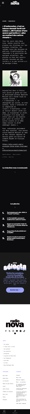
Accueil (4, 411)
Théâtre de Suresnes (8, 391)
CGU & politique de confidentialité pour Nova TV (21, 400)
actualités (6, 353)
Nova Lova (11, 156)
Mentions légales (20, 379)
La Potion (4, 156)
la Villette (6, 380)
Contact (18, 375)
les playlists (7, 351)
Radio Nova (5, 378)
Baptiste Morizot (6, 154)
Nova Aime (5, 375)
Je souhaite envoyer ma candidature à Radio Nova (21, 385)
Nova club (5, 394)
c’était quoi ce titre (9, 346)
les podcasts (7, 349)
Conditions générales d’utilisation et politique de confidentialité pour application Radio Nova (21, 394)
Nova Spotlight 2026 (9, 365)
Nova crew (18, 377)
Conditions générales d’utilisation (21, 389)
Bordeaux (5, 399)
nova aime (6, 360)
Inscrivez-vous (14, 290)
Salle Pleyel (6, 388)
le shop (6, 362)
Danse (4, 396)
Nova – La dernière (21, 382)
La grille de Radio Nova (10, 355)
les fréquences (7, 358)
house (4, 386)
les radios (6, 344)
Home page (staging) (21, 403)
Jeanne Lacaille (16, 154)
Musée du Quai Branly (8, 383)
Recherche (15, 411)
